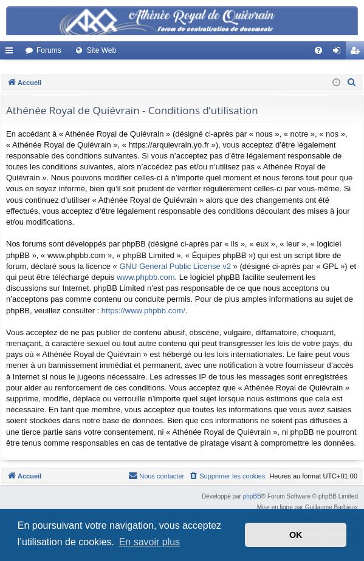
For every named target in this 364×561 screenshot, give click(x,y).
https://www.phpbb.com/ (143, 310)
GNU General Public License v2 (175, 266)
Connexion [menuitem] (339, 52)
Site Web (101, 50)
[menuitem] (318, 50)
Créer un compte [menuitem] (357, 52)
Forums (48, 50)
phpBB (252, 496)
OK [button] (296, 535)
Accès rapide (11, 52)
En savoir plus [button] (149, 542)
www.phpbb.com (145, 277)
